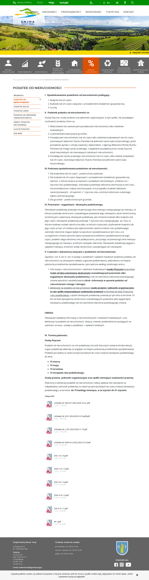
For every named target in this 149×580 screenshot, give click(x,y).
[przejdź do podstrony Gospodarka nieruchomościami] (74, 65)
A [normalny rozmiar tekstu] (104, 2)
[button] (91, 2)
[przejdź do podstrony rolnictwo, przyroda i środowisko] (58, 65)
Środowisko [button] (93, 12)
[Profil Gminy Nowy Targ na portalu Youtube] (128, 565)
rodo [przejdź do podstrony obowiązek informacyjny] (40, 2)
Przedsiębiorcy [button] (71, 12)
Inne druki (26, 133)
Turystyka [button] (112, 12)
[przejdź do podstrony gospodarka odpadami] (107, 65)
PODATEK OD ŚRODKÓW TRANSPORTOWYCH (26, 116)
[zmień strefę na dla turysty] (22, 2)
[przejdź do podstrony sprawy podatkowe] (91, 65)
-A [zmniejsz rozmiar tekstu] (100, 3)
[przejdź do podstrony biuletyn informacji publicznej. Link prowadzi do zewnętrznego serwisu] (51, 2)
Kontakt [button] (128, 12)
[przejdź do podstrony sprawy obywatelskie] (8, 65)
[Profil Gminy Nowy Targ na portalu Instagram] (123, 565)
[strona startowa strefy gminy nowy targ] (29, 16)
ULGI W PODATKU (26, 129)
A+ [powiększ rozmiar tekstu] (108, 2)
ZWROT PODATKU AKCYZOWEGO (26, 123)
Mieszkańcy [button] (49, 12)
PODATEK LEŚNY (26, 110)
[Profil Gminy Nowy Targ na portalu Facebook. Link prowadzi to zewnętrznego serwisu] (125, 2)
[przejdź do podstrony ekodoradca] (41, 65)
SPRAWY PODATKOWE (34, 80)
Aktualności (26, 95)
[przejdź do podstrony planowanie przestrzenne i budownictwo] (124, 65)
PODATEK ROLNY (26, 106)
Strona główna (18, 80)
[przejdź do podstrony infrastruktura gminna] (140, 65)
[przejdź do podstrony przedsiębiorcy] (25, 65)
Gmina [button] (34, 12)
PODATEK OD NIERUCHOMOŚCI (26, 101)
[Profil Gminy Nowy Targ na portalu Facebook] (116, 565)
